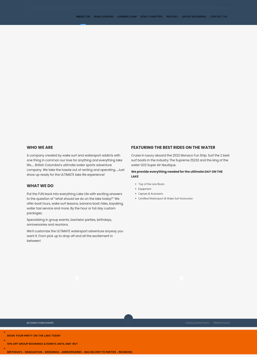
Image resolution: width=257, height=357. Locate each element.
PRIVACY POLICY (221, 322)
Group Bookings (194, 16)
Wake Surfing (104, 16)
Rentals (172, 16)
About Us (83, 16)
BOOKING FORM (35, 322)
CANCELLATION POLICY (197, 322)
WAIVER (49, 322)
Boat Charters (152, 16)
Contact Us (218, 16)
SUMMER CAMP (127, 16)
